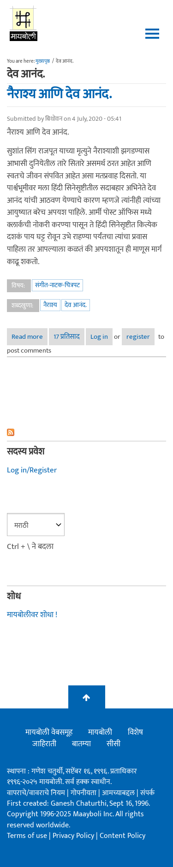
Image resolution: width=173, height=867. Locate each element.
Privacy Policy (74, 836)
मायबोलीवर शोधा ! (32, 614)
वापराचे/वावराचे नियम (36, 793)
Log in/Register (32, 470)
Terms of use (27, 836)
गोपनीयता (84, 793)
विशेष (135, 732)
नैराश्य (50, 305)
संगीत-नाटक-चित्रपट (57, 285)
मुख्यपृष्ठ (43, 61)
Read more (30, 336)
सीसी (113, 743)
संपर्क (147, 793)
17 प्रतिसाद (67, 336)
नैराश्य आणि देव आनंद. (59, 94)
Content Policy (122, 836)
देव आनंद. (76, 305)
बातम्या (81, 743)
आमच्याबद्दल (119, 793)
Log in (99, 336)
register (138, 336)
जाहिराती (44, 743)
